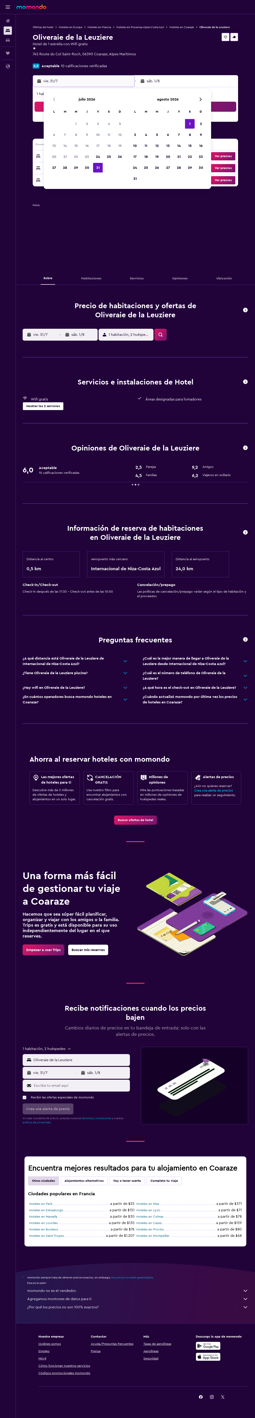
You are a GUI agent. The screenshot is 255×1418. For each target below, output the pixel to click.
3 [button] (98, 124)
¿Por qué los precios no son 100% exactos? (137, 1307)
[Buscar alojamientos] (8, 30)
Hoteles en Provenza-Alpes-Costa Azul (140, 27)
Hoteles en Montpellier (152, 1236)
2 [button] (87, 124)
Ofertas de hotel (43, 27)
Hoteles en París (40, 1204)
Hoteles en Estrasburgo (46, 1210)
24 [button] (98, 157)
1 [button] (76, 124)
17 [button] (97, 146)
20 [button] (54, 157)
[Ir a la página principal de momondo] (31, 7)
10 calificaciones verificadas (84, 66)
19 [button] (120, 146)
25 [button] (109, 157)
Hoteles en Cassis (149, 1223)
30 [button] (87, 168)
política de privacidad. (37, 1122)
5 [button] (120, 124)
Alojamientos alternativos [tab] (84, 1180)
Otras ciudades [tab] (43, 1180)
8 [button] (76, 135)
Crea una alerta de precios (213, 790)
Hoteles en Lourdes (43, 1223)
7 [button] (65, 135)
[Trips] (8, 53)
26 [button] (120, 157)
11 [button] (108, 135)
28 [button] (65, 168)
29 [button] (76, 168)
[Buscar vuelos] (8, 21)
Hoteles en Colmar (150, 1216)
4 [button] (109, 124)
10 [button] (98, 135)
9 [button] (87, 135)
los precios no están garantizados (132, 1277)
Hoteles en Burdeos (43, 1229)
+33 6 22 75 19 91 (46, 59)
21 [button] (65, 157)
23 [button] (87, 157)
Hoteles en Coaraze (181, 27)
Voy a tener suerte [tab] (127, 1180)
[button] (8, 7)
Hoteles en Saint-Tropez (46, 1236)
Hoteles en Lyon (148, 1210)
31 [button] (98, 168)
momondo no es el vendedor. (137, 1290)
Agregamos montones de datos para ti (137, 1299)
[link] (135, 820)
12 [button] (120, 135)
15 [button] (76, 146)
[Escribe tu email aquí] (81, 1085)
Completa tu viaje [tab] (164, 1180)
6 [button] (54, 135)
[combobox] (80, 1060)
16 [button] (87, 146)
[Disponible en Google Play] (208, 1346)
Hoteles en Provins (150, 1229)
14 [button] (65, 146)
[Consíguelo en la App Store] (208, 1357)
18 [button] (109, 146)
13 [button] (54, 146)
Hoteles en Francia (99, 27)
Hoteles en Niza (147, 1204)
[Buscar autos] (8, 40)
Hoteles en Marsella (43, 1216)
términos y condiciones (96, 1118)
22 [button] (76, 157)
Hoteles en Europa (70, 27)
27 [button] (54, 168)
